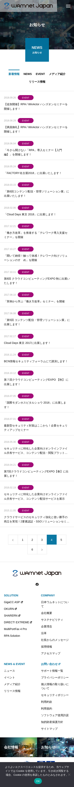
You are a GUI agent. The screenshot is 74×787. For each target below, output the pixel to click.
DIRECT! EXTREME (18, 622)
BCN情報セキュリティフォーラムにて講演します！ (36, 362)
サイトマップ (49, 728)
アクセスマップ (50, 653)
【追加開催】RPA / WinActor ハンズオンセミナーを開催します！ (36, 107)
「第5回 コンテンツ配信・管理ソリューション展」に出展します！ (37, 323)
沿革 (44, 633)
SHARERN (12, 615)
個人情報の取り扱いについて (55, 686)
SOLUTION (11, 595)
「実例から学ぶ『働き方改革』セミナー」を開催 (34, 302)
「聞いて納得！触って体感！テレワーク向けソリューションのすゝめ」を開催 (35, 258)
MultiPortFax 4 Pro (15, 629)
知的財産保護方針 (52, 722)
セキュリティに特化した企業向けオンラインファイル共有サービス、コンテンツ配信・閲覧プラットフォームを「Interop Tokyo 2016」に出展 (35, 452)
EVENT (40, 74)
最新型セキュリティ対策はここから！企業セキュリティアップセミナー (35, 428)
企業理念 (46, 626)
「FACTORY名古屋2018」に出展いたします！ (33, 173)
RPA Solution (12, 635)
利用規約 (46, 708)
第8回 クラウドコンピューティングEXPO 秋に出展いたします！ (37, 281)
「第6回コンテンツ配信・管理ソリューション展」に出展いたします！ (36, 194)
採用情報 (46, 646)
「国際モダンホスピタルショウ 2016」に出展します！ (35, 406)
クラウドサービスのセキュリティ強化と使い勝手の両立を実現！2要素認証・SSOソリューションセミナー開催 (36, 520)
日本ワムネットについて (55, 604)
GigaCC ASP (13, 602)
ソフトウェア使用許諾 (55, 715)
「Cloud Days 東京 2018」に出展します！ (30, 215)
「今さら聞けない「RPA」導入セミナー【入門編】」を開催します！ (33, 153)
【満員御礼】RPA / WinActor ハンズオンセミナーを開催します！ (36, 130)
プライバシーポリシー (55, 677)
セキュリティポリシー (55, 695)
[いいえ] (69, 775)
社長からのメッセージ (55, 639)
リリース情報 (37, 82)
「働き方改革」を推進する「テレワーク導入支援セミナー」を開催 (35, 236)
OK (38, 781)
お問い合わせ (51, 664)
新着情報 (14, 74)
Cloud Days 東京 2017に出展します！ (27, 343)
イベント (9, 677)
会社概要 (46, 613)
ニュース (9, 670)
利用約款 (46, 701)
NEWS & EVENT (14, 664)
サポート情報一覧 (52, 670)
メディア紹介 (57, 74)
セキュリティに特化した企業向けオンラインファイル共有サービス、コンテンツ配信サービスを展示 (35, 497)
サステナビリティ (52, 619)
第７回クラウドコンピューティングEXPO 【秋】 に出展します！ (36, 383)
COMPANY (48, 595)
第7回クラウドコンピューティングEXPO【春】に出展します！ (36, 474)
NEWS (27, 74)
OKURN (10, 608)
